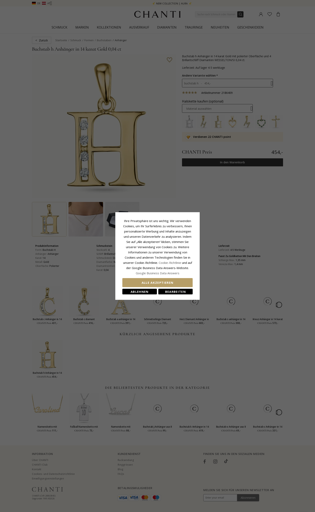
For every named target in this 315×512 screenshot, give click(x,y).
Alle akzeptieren (158, 283)
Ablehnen (140, 292)
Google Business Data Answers (157, 273)
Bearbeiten (175, 292)
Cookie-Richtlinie (170, 263)
